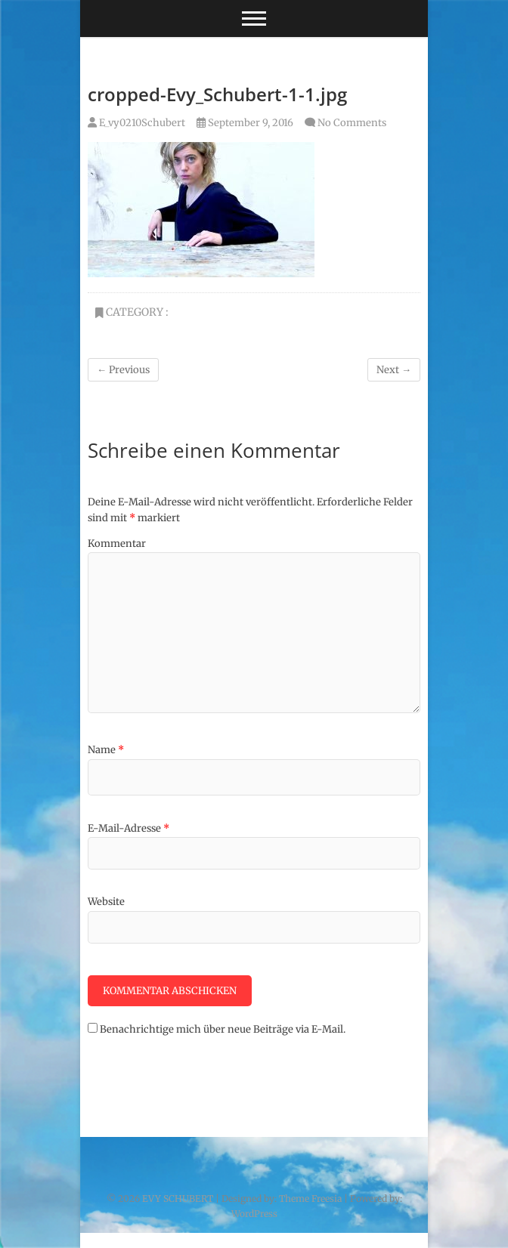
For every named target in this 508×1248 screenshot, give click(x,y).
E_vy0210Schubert (136, 122)
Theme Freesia (310, 1198)
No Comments (352, 122)
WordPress (254, 1213)
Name (106, 749)
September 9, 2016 (245, 122)
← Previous (123, 369)
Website (106, 901)
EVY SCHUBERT (177, 1198)
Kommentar (117, 543)
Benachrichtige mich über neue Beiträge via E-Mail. (222, 1029)
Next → (393, 369)
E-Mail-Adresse (128, 828)
